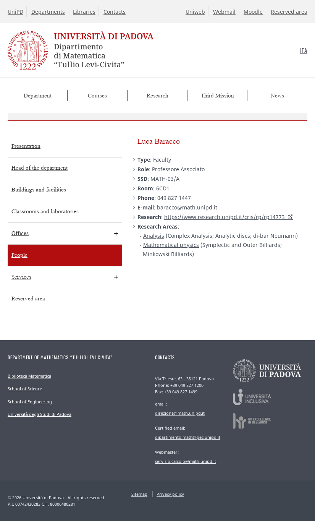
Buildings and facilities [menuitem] (38, 190)
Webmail (224, 11)
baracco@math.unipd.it (187, 207)
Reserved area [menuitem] (28, 298)
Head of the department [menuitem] (39, 168)
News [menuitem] (277, 96)
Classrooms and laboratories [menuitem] (45, 211)
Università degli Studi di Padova (39, 414)
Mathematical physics (171, 244)
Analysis (153, 235)
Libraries (84, 11)
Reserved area (289, 11)
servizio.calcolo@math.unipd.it (185, 461)
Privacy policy (170, 494)
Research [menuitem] (157, 96)
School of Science (25, 388)
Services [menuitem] (21, 277)
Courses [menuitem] (97, 96)
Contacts (114, 11)
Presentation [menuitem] (25, 146)
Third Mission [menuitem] (217, 96)
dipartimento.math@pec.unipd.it (187, 437)
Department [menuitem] (38, 96)
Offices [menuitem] (20, 233)
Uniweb (195, 11)
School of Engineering (30, 401)
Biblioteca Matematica (29, 376)
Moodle (253, 11)
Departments (48, 11)
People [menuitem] (19, 255)
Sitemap (139, 494)
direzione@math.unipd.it (180, 413)
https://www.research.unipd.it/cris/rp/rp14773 (224, 217)
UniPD (15, 11)
